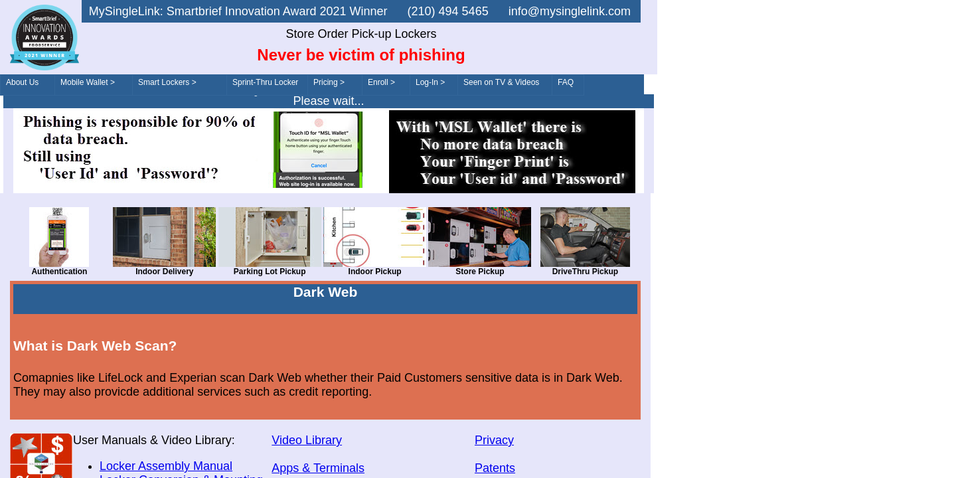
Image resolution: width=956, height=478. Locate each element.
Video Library (307, 440)
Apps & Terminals (318, 468)
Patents (495, 468)
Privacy (494, 440)
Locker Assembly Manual (166, 466)
